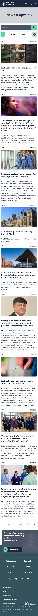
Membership (12, 549)
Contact (27, 561)
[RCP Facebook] (16, 578)
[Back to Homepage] (9, 4)
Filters (8, 34)
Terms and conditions (10, 599)
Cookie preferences (9, 603)
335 (27, 525)
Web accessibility (8, 587)
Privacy (5, 591)
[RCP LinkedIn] (22, 578)
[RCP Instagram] (10, 578)
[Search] (16, 27)
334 (20, 525)
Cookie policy (7, 595)
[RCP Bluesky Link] (28, 578)
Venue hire (27, 572)
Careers (10, 567)
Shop (10, 572)
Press (27, 567)
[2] (34, 525)
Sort (23, 34)
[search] (34, 27)
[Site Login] (25, 3)
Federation (11, 561)
